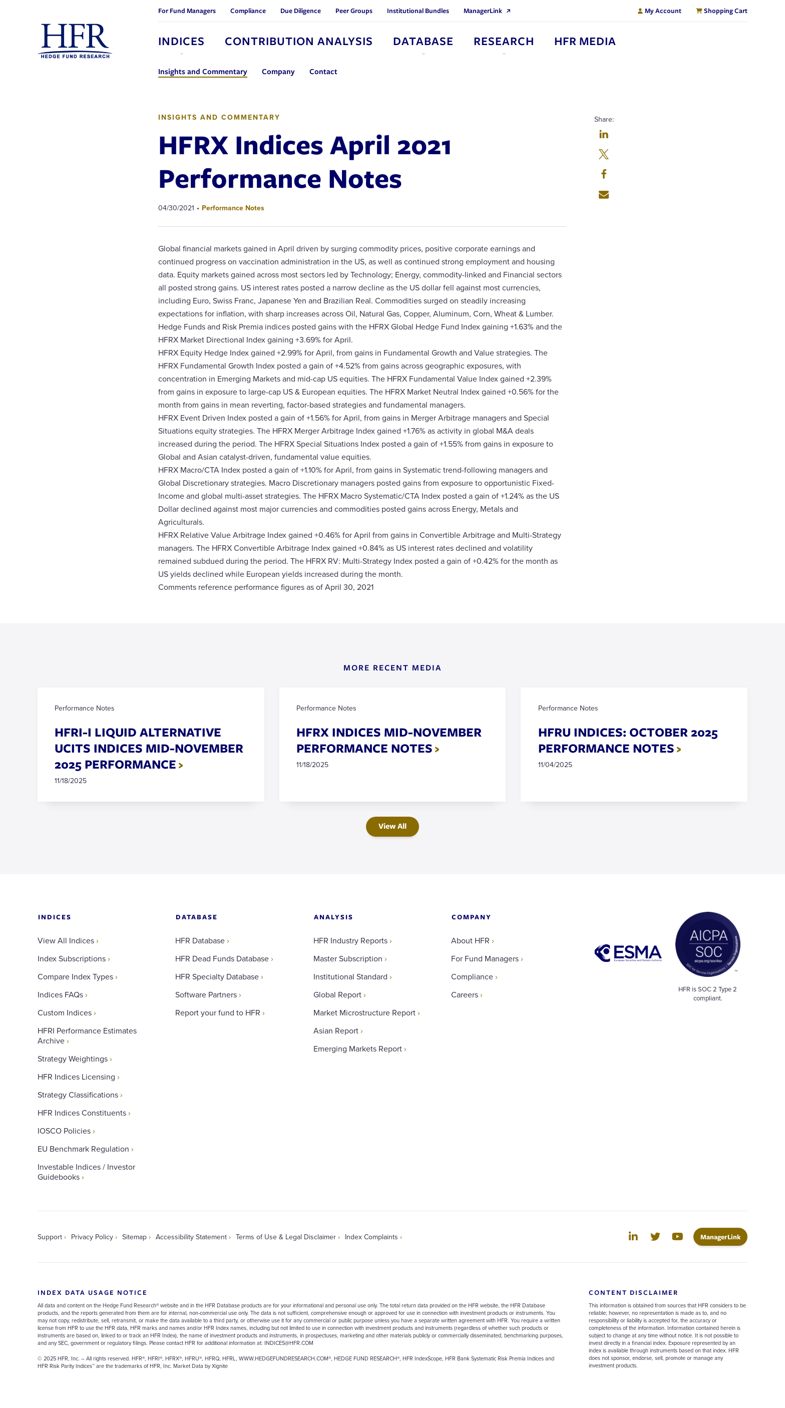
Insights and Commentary (219, 117)
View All (392, 826)
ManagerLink (723, 1237)
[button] (604, 135)
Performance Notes (233, 208)
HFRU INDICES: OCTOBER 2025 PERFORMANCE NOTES (628, 740)
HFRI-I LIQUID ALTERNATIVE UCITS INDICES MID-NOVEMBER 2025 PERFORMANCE (149, 748)
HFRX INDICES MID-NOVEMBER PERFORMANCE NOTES (389, 740)
